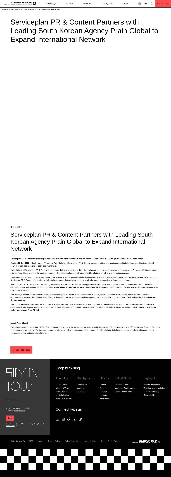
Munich (103, 391)
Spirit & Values (62, 398)
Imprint (40, 448)
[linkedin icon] (57, 426)
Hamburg (103, 402)
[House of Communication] (146, 448)
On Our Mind (87, 3)
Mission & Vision (62, 395)
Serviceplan (82, 391)
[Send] (10, 424)
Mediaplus (81, 395)
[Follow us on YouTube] (74, 426)
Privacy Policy (37, 430)
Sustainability (149, 402)
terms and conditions (19, 417)
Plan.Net (80, 398)
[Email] (25, 407)
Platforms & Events (64, 405)
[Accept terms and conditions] (7, 417)
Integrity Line (90, 448)
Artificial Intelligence (152, 391)
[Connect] (163, 3)
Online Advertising (72, 448)
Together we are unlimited (154, 395)
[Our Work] (69, 4)
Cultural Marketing (151, 398)
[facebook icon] (80, 426)
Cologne (103, 398)
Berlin (102, 395)
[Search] (152, 3)
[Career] (125, 4)
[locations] (139, 3)
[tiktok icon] (69, 426)
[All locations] (105, 405)
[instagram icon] (63, 426)
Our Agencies (107, 3)
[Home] (11, 9)
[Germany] (5, 9)
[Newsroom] (19, 9)
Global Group (61, 391)
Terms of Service (10, 432)
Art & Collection (62, 402)
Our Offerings (50, 3)
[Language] (146, 3)
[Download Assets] (21, 356)
